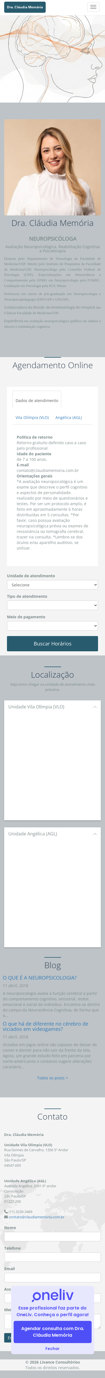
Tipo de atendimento (27, 596)
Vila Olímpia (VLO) (32, 417)
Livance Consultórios (60, 1362)
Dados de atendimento (37, 400)
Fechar (52, 1348)
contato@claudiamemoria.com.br (36, 1216)
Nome (10, 1227)
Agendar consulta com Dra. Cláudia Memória (52, 1331)
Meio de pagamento (26, 616)
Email (9, 1268)
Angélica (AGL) (68, 417)
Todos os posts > (52, 1077)
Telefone (12, 1248)
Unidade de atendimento (31, 575)
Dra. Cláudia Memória (25, 7)
